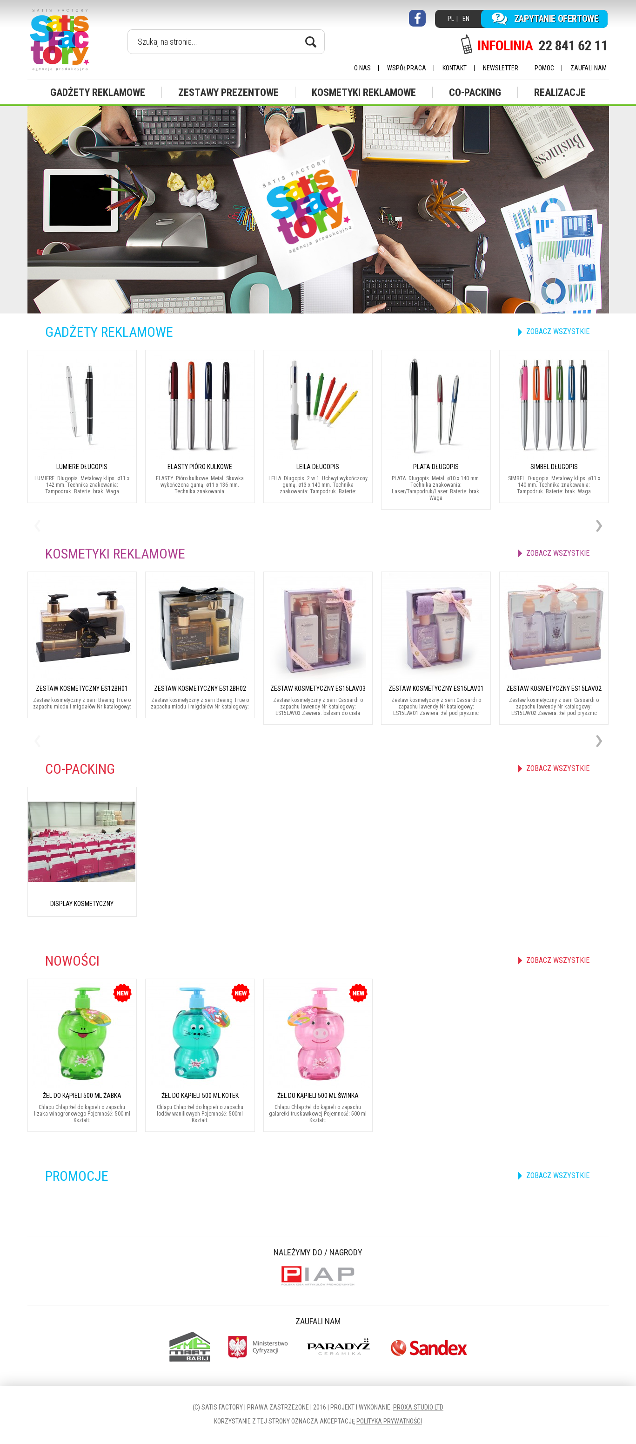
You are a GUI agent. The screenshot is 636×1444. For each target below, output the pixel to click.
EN (465, 18)
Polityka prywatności (389, 1421)
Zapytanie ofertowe (556, 18)
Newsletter (500, 68)
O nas (362, 68)
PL (451, 18)
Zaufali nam (588, 68)
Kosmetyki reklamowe (364, 92)
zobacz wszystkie (557, 331)
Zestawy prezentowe (228, 92)
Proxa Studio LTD (418, 1407)
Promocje (76, 1176)
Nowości (72, 961)
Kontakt (454, 68)
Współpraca (406, 68)
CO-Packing (475, 92)
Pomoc (544, 68)
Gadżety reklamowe (97, 92)
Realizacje (560, 92)
